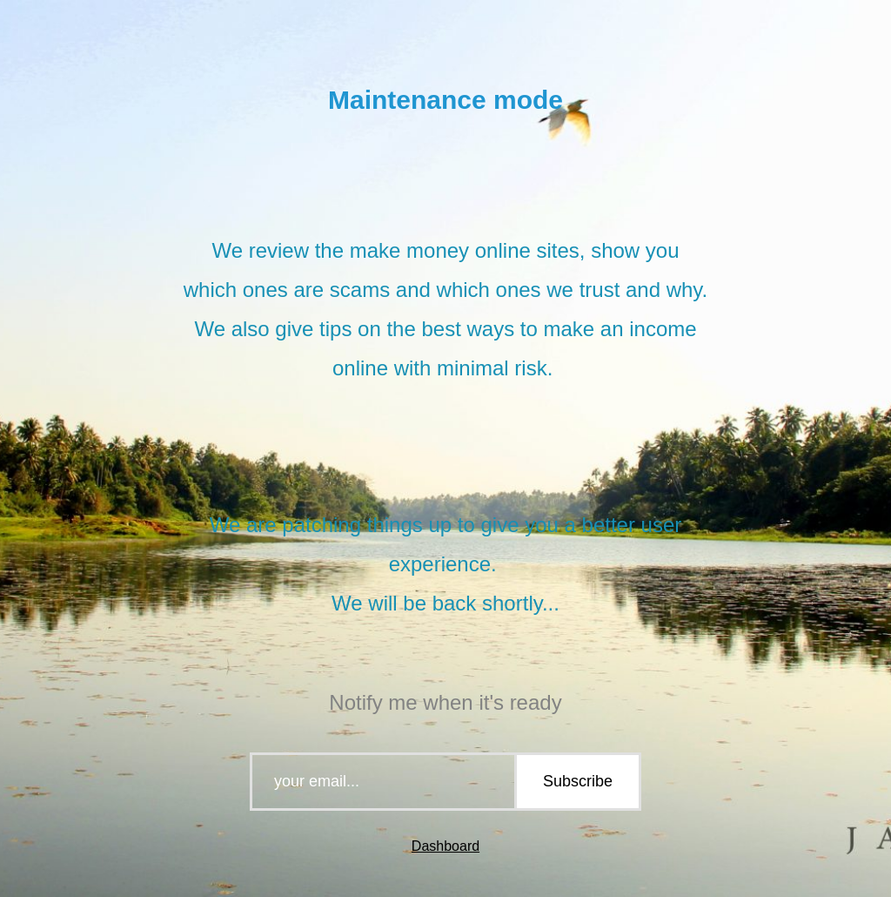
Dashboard (445, 846)
